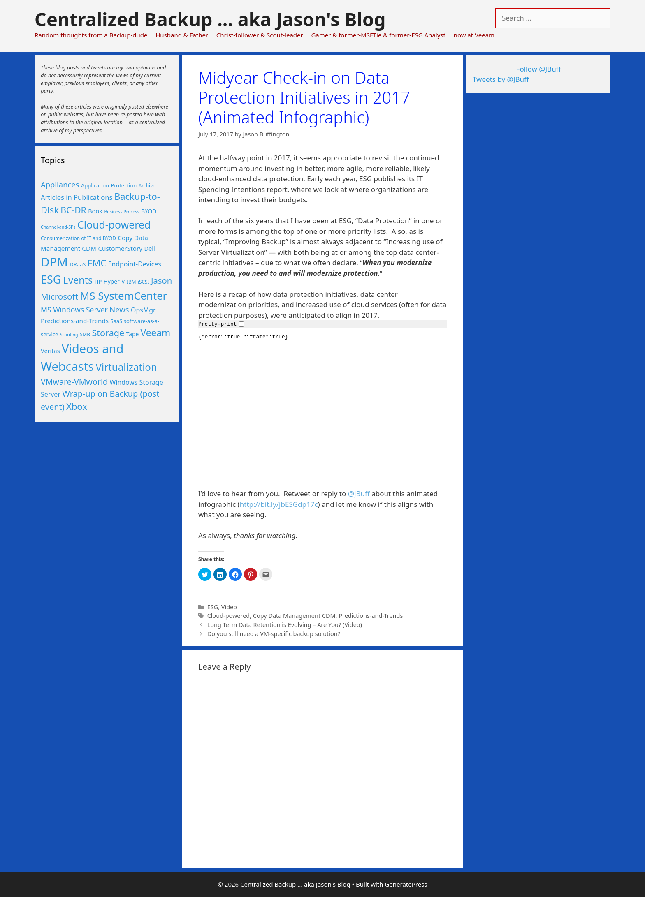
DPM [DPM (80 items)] (54, 262)
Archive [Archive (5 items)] (147, 185)
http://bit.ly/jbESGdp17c (279, 504)
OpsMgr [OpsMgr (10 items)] (143, 309)
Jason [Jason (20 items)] (161, 280)
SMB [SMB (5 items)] (85, 334)
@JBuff (359, 493)
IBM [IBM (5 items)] (131, 281)
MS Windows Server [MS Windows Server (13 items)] (74, 309)
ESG (212, 607)
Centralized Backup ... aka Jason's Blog (210, 19)
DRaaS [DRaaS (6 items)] (78, 264)
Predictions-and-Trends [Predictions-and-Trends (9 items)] (75, 321)
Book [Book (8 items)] (95, 211)
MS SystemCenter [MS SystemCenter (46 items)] (123, 296)
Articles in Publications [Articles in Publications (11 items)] (76, 197)
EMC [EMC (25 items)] (97, 263)
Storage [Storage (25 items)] (108, 333)
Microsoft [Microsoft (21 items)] (59, 296)
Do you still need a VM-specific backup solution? (273, 634)
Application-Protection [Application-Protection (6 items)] (109, 185)
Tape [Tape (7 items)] (132, 334)
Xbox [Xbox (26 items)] (76, 406)
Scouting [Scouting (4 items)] (69, 335)
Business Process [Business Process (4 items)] (121, 212)
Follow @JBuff (538, 69)
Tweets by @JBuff (501, 79)
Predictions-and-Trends (371, 616)
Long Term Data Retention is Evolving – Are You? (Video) (284, 625)
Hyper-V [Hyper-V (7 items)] (114, 281)
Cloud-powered (228, 616)
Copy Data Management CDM (294, 616)
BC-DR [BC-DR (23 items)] (73, 210)
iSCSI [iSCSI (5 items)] (143, 281)
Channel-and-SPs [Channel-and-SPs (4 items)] (58, 227)
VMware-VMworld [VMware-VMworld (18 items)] (74, 381)
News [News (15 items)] (119, 309)
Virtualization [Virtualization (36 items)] (126, 367)
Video (229, 607)
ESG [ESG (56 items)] (51, 279)
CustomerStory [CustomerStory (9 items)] (120, 248)
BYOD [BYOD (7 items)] (148, 211)
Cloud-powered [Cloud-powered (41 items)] (114, 224)
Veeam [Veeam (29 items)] (156, 332)
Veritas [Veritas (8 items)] (50, 351)
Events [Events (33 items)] (78, 280)
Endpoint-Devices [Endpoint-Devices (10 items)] (134, 263)
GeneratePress (406, 884)
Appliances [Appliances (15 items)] (60, 184)
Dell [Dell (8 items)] (149, 248)
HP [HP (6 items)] (98, 281)
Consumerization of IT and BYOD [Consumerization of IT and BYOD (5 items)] (78, 238)
